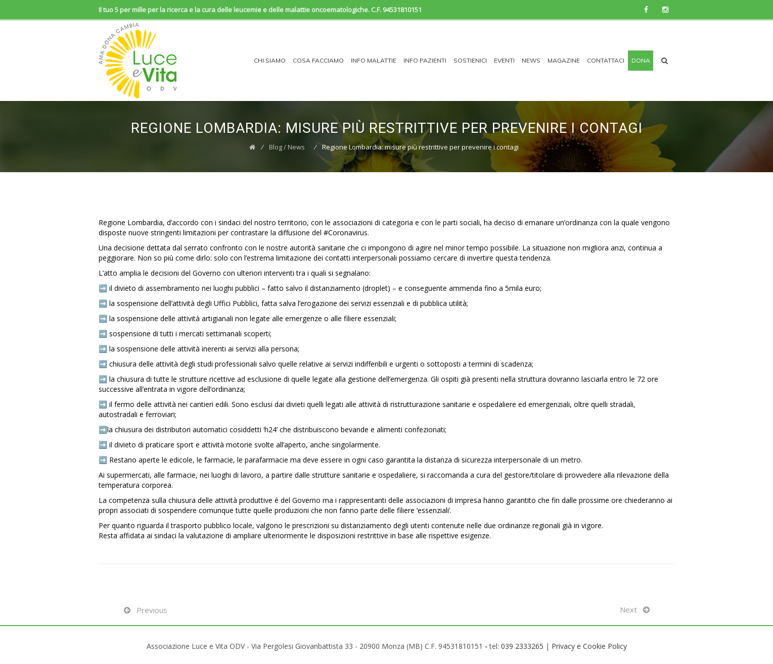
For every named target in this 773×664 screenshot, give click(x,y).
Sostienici (470, 60)
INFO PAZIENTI (424, 60)
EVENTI (504, 60)
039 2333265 (522, 646)
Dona (640, 60)
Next (628, 609)
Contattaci (605, 60)
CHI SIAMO (270, 60)
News (531, 60)
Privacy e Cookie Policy (589, 646)
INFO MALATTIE (373, 60)
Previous (152, 610)
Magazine (564, 60)
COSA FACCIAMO (318, 60)
